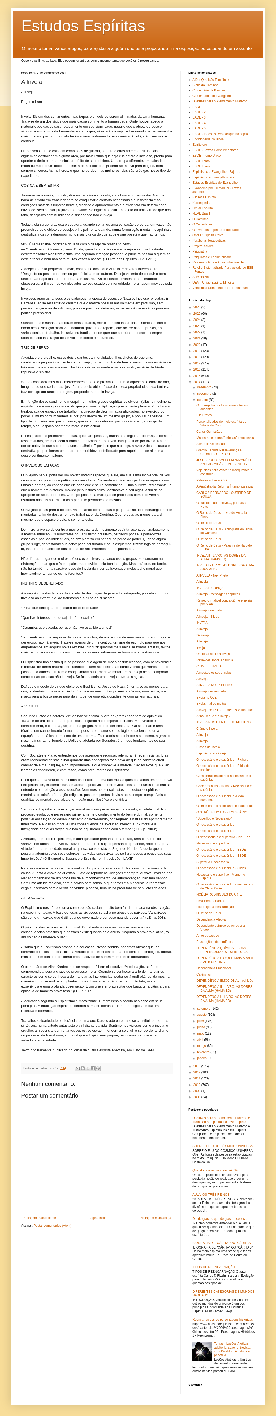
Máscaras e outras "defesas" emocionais (225, 438)
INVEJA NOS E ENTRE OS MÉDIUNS (223, 722)
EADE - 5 (199, 128)
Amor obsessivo (207, 936)
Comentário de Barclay (208, 90)
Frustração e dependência (214, 942)
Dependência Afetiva (211, 919)
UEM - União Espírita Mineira (213, 282)
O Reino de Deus (208, 523)
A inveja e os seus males (213, 672)
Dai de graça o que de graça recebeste (219, 1219)
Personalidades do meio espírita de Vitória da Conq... (221, 423)
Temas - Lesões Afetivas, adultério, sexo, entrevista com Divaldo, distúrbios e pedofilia (232, 1349)
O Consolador (202, 224)
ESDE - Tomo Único (206, 155)
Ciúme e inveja (206, 728)
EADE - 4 (199, 123)
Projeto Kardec (202, 246)
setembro (204, 1008)
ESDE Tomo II (202, 166)
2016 (197, 369)
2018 (197, 357)
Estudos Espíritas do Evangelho (215, 182)
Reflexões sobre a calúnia (214, 660)
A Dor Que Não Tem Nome (211, 80)
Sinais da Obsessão (210, 444)
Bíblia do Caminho (205, 85)
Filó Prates (204, 415)
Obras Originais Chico (207, 235)
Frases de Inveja (208, 747)
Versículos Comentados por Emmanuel (220, 288)
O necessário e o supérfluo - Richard (222, 760)
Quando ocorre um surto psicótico (216, 1170)
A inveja (202, 679)
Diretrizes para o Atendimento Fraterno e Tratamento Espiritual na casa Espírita (221, 1120)
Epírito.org (199, 144)
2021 (197, 338)
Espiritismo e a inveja (211, 753)
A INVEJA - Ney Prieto (212, 575)
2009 (197, 1091)
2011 (197, 1078)
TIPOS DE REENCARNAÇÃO (213, 1267)
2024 (197, 320)
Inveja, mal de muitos (211, 703)
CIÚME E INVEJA (209, 666)
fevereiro (203, 1052)
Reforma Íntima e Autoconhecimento (218, 262)
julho (201, 1021)
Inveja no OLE (206, 697)
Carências (203, 974)
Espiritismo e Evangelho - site (213, 177)
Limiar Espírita (202, 208)
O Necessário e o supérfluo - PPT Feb (223, 837)
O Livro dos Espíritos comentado (215, 230)
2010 (197, 1085)
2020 (197, 345)
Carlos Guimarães (209, 432)
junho (201, 1027)
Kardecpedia (201, 203)
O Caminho (200, 219)
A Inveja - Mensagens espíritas (218, 594)
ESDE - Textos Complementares (215, 150)
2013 (197, 1066)
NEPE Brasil (201, 213)
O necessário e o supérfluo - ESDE (221, 849)
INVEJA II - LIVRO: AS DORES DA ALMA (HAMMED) (220, 557)
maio (201, 1033)
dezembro (204, 387)
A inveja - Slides (207, 617)
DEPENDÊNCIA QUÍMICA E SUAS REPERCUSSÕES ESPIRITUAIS (222, 950)
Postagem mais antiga (155, 1218)
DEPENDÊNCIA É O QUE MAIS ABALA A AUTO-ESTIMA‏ (224, 960)
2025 (197, 314)
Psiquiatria (199, 251)
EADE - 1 (199, 107)
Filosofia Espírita (204, 197)
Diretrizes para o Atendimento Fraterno (219, 101)
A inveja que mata (209, 610)
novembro (204, 394)
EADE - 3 (199, 117)
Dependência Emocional (213, 968)
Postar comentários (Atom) (53, 1226)
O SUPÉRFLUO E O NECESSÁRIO (221, 812)
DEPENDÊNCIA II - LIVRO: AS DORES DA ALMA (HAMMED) (224, 988)
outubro (203, 400)
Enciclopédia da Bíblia (208, 139)
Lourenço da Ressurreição (215, 907)
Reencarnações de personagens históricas (222, 1319)
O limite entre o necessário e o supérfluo (224, 806)
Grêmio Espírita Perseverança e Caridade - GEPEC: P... (219, 452)
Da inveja (203, 635)
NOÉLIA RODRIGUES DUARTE (219, 894)
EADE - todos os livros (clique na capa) (220, 134)
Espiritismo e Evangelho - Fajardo (216, 172)
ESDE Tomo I (202, 161)
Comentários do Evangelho (211, 96)
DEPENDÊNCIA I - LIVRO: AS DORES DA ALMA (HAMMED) (223, 998)
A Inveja (202, 581)
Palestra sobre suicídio (212, 480)
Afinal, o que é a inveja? (213, 716)
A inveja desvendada (211, 691)
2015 (197, 376)
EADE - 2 (199, 112)
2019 (197, 351)
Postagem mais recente (39, 1218)
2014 (197, 382)
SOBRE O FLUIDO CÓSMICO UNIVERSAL (223, 1146)
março (202, 1046)
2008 (197, 1097)
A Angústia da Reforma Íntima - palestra (224, 486)
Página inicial (97, 1218)
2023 (197, 326)
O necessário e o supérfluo (215, 824)
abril (200, 1039)
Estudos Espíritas (83, 26)
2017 (197, 363)
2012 (197, 1072)
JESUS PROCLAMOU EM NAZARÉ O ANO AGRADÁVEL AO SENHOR (223, 462)
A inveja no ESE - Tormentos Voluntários (224, 710)
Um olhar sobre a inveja (213, 654)
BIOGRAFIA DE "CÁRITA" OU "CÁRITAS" (222, 1243)
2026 (197, 307)
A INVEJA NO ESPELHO (214, 685)
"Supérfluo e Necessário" (214, 818)
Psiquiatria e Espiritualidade (212, 257)
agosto (202, 1014)
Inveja (200, 648)
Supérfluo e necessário (212, 862)
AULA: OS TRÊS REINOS (211, 1194)
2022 (197, 332)
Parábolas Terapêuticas (209, 240)
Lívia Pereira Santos (210, 901)
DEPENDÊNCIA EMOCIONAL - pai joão (224, 980)
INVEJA (202, 623)
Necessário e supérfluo (212, 843)
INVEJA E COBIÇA (209, 588)
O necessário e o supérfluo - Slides (221, 868)
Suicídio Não (201, 277)
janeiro (202, 1058)
